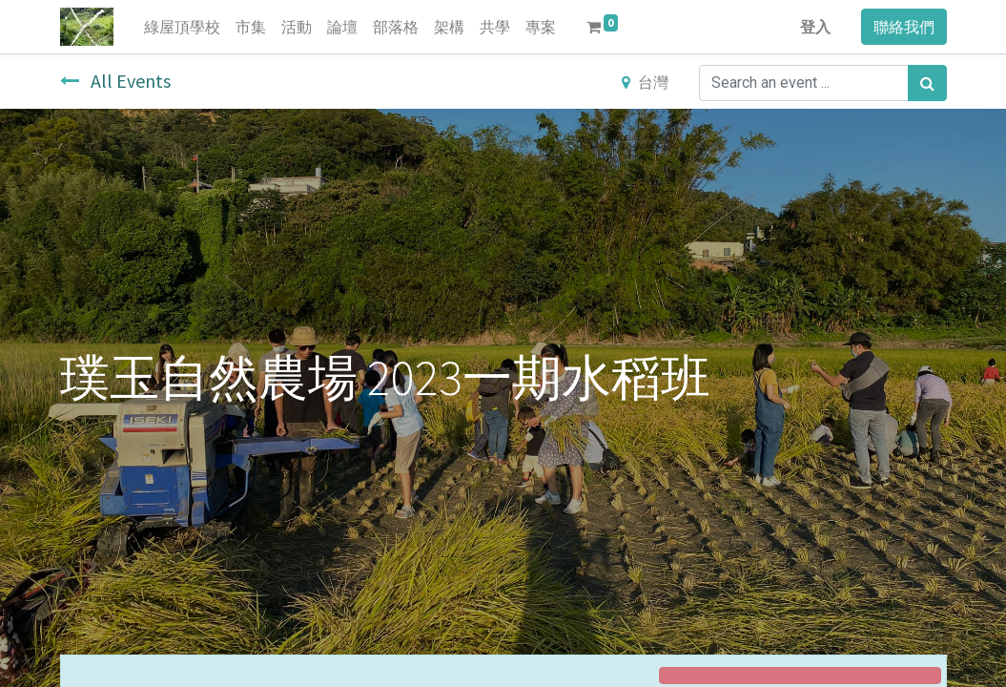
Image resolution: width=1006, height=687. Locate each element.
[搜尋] (927, 83)
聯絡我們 (903, 26)
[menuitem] (182, 27)
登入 (815, 26)
